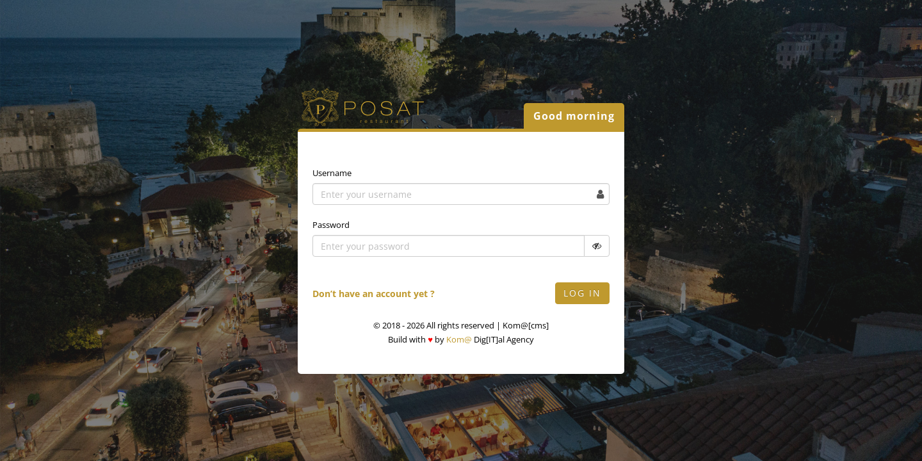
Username (332, 173)
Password (331, 224)
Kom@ (459, 339)
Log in (582, 293)
